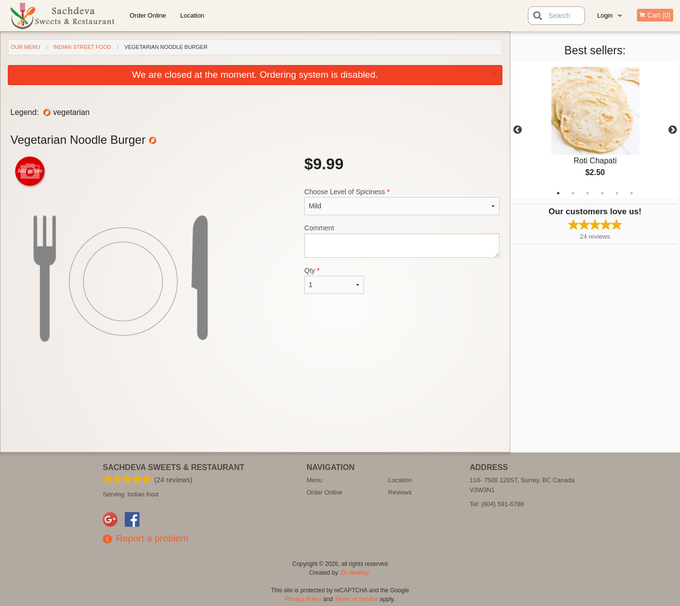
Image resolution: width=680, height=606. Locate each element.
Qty (334, 280)
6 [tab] (631, 193)
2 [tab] (573, 193)
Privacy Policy (303, 599)
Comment (401, 241)
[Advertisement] (254, 420)
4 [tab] (602, 193)
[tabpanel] (595, 130)
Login (605, 15)
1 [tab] (558, 193)
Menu (314, 480)
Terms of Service (356, 599)
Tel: (497, 504)
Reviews (399, 492)
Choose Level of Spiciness (401, 201)
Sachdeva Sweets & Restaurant (174, 467)
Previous (517, 130)
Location (192, 15)
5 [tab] (617, 193)
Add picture (30, 171)
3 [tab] (587, 193)
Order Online (148, 15)
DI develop (355, 572)
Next (673, 130)
